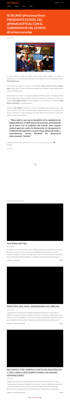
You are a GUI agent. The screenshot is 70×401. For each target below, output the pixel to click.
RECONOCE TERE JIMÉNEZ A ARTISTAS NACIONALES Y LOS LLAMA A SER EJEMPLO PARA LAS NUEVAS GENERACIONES (34, 372)
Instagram (16, 6)
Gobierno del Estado (17, 142)
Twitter (23, 6)
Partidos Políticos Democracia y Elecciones (41, 142)
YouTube (31, 6)
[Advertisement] (35, 189)
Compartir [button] (9, 144)
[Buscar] (57, 2)
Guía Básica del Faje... (17, 243)
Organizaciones (26, 142)
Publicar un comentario (19, 323)
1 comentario (16, 260)
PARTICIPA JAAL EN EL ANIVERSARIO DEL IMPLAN (33, 306)
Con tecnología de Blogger (35, 397)
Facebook (9, 6)
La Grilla (13, 2)
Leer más (61, 260)
